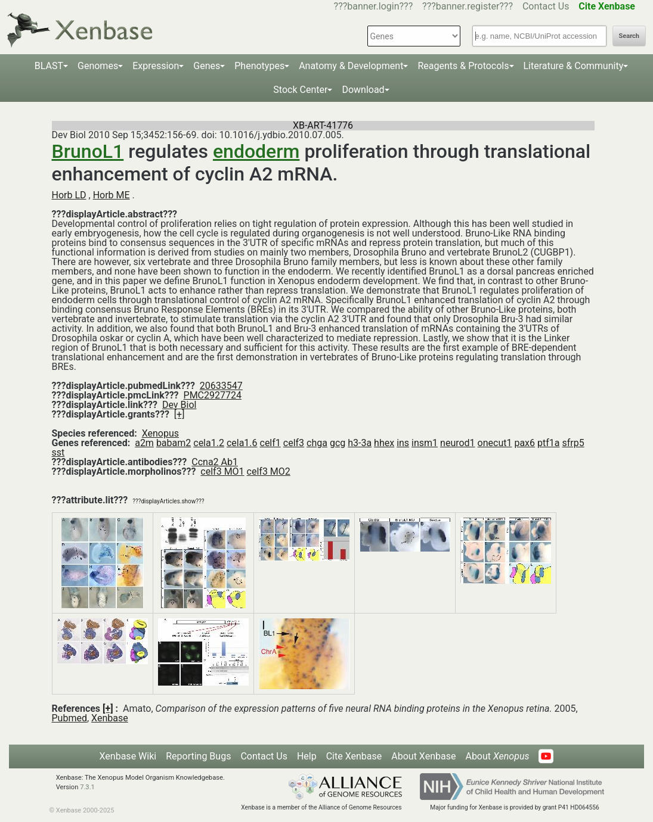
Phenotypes (259, 65)
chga (317, 443)
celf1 (270, 443)
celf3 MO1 (222, 471)
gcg (337, 443)
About (497, 756)
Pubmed (69, 718)
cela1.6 (242, 443)
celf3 (293, 443)
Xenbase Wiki (128, 756)
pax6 (524, 443)
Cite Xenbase (354, 756)
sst (58, 452)
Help (307, 756)
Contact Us (546, 6)
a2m (144, 443)
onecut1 (495, 443)
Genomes (98, 65)
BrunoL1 (88, 151)
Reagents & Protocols (463, 65)
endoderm (256, 151)
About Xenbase (423, 756)
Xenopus (160, 433)
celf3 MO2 (268, 471)
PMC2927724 (213, 395)
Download (363, 89)
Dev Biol (179, 404)
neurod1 (457, 443)
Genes (206, 65)
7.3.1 (87, 787)
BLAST (49, 65)
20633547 (221, 385)
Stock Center (300, 89)
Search (629, 36)
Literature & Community (574, 65)
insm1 (424, 443)
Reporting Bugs (198, 756)
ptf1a (548, 443)
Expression (155, 65)
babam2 (173, 443)
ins (403, 443)
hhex (384, 443)
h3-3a (360, 443)
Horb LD (69, 195)
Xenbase (109, 718)
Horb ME (111, 195)
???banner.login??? (373, 6)
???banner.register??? (467, 6)
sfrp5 (573, 443)
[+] (179, 414)
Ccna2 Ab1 (214, 462)
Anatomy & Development (351, 65)
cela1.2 (208, 443)
